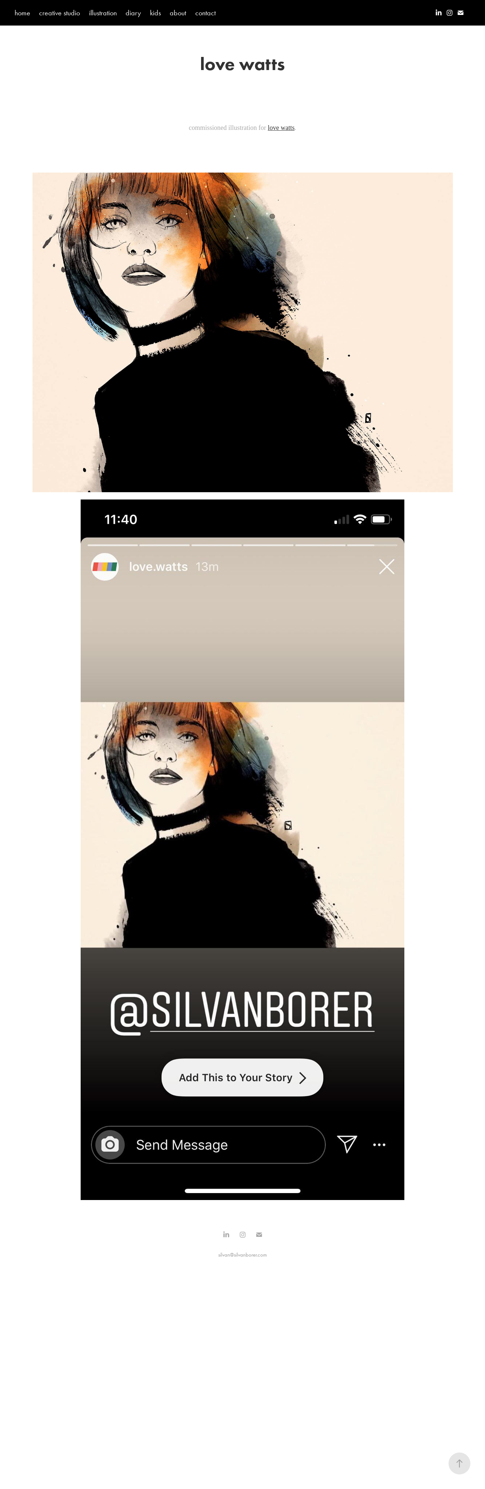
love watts (281, 127)
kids (155, 12)
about (178, 12)
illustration (103, 12)
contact (205, 12)
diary (133, 12)
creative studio (59, 12)
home (22, 12)
